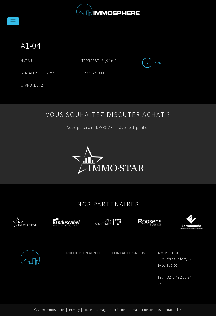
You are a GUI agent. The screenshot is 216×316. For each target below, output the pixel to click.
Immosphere (55, 310)
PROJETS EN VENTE (83, 252)
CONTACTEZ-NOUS (128, 252)
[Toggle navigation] (13, 21)
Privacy (74, 310)
